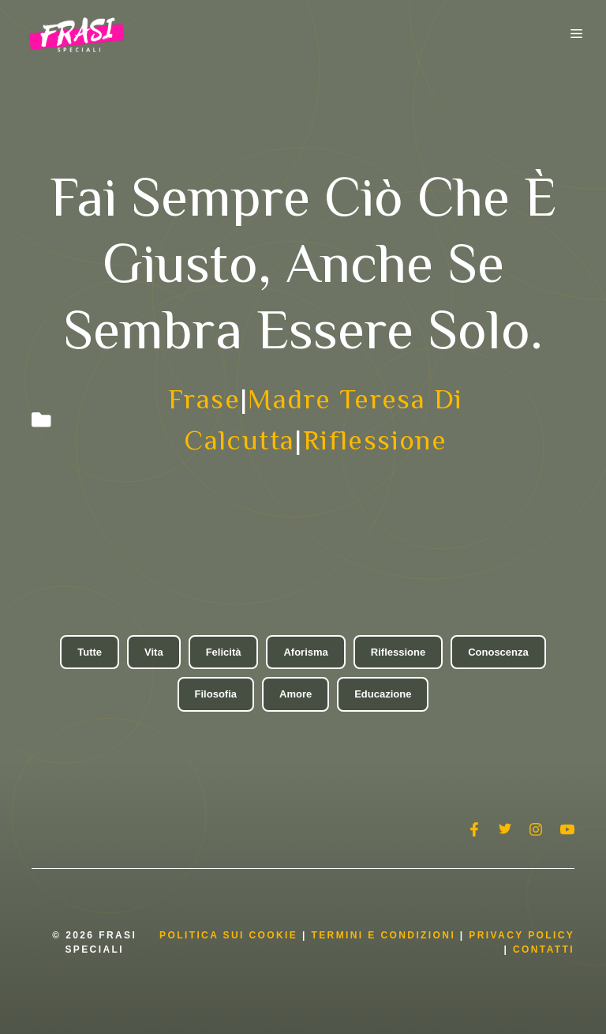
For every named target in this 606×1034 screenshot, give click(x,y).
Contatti (543, 949)
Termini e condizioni (383, 935)
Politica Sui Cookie (228, 935)
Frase (204, 399)
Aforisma (305, 652)
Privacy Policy (521, 935)
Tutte (89, 652)
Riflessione (375, 440)
